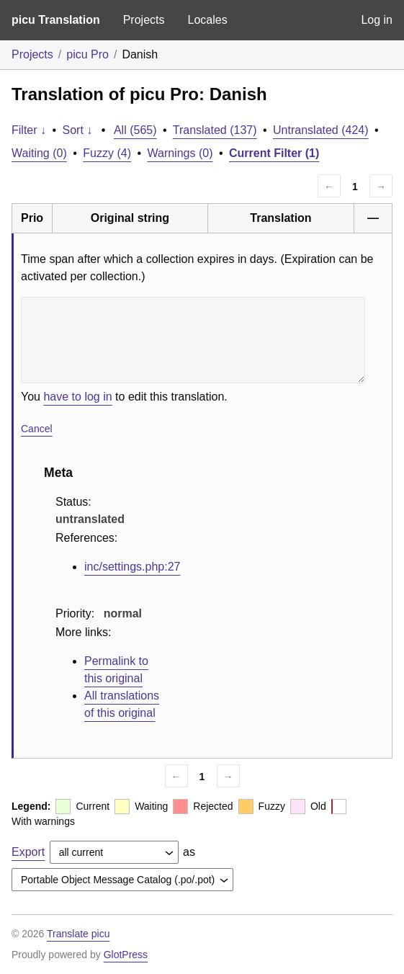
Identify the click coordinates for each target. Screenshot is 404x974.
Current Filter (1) (274, 153)
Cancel (37, 428)
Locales (207, 20)
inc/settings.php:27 (132, 566)
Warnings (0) (179, 153)
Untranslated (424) (321, 130)
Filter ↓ (29, 130)
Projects (144, 20)
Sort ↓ (78, 130)
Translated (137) (215, 130)
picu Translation (56, 20)
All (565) (135, 130)
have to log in (77, 396)
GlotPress (126, 954)
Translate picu (78, 933)
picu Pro (87, 54)
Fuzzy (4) (107, 153)
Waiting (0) (39, 153)
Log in (376, 20)
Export (28, 852)
